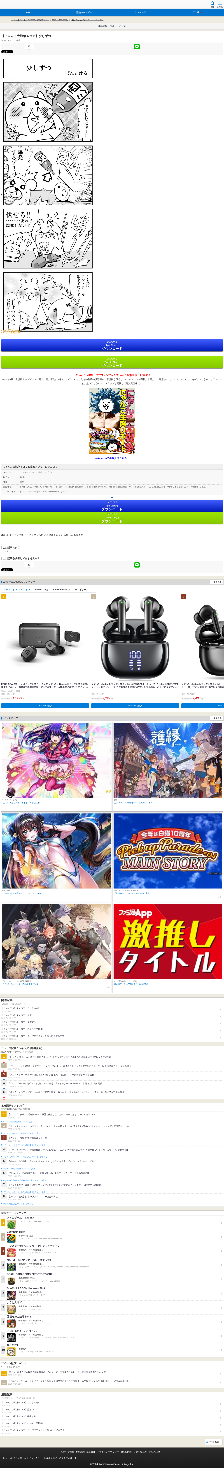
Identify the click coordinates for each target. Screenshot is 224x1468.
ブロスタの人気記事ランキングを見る (18, 1204)
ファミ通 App (11, 5)
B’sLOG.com (155, 1451)
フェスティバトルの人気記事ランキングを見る (21, 1133)
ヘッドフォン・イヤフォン (17, 589)
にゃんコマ (7, 551)
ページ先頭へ (215, 1442)
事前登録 (102, 26)
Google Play (112, 362)
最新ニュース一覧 (60, 19)
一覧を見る (216, 582)
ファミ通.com (140, 1451)
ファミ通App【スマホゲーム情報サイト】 (30, 19)
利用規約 (80, 1451)
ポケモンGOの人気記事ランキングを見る (19, 1169)
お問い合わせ (67, 1451)
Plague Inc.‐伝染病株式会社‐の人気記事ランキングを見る (25, 1180)
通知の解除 (126, 1451)
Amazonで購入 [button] (45, 705)
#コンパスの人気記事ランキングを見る (18, 1122)
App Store (112, 346)
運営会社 (90, 1451)
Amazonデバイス (61, 589)
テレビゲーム (81, 589)
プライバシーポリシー (108, 1451)
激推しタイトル (118, 26)
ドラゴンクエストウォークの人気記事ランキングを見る (25, 1157)
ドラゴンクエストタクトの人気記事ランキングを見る (24, 1192)
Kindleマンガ (41, 589)
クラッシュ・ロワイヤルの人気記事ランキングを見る (24, 1145)
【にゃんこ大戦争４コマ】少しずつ (87, 19)
